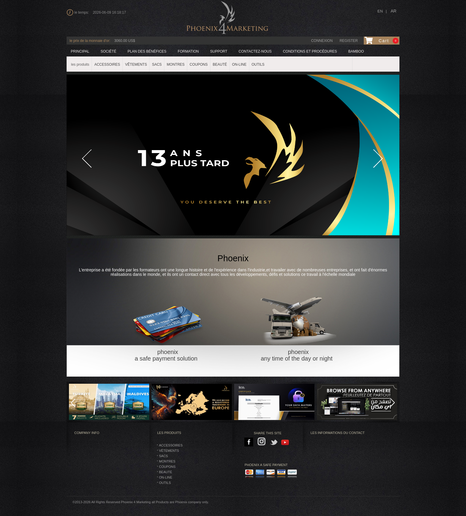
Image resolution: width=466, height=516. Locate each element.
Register (349, 41)
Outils (165, 482)
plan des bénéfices (146, 51)
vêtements (169, 450)
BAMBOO (356, 51)
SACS (163, 456)
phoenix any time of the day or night (298, 321)
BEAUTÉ (165, 472)
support (218, 51)
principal (80, 51)
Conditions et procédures (310, 51)
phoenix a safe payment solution (167, 321)
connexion (322, 41)
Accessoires (170, 445)
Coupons (167, 466)
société (108, 51)
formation (188, 51)
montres (167, 461)
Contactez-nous (255, 51)
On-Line (165, 477)
